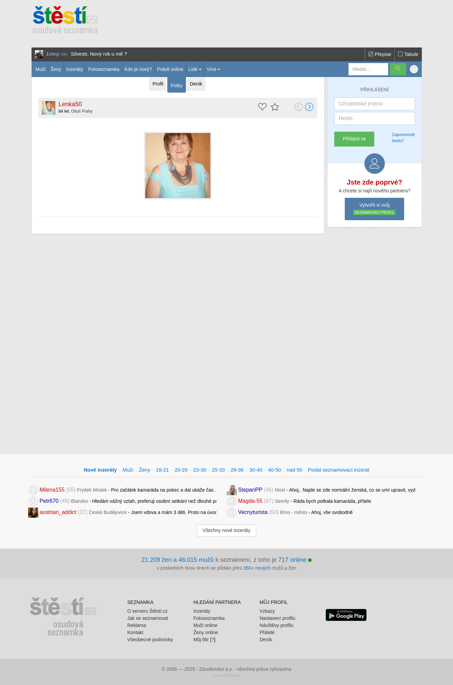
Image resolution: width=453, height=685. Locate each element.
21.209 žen (156, 559)
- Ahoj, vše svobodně (290, 512)
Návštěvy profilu (277, 625)
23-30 (199, 470)
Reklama (136, 625)
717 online (295, 559)
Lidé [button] (193, 69)
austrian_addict (57, 512)
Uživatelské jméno (361, 104)
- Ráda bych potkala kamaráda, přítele (299, 501)
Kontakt (135, 632)
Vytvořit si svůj (374, 209)
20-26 (180, 470)
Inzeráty (74, 69)
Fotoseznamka (103, 69)
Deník (196, 84)
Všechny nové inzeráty (226, 530)
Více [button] (211, 69)
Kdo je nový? (138, 69)
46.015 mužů (196, 559)
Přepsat (380, 54)
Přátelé (267, 632)
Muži (41, 69)
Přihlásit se (354, 138)
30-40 (255, 470)
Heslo (346, 118)
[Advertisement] (252, 20)
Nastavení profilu (277, 618)
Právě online (170, 69)
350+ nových (256, 568)
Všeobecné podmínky (150, 639)
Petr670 (48, 501)
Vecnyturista (252, 512)
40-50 (274, 470)
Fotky (176, 85)
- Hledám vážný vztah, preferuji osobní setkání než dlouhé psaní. (122, 501)
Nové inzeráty (100, 470)
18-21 (162, 470)
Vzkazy (267, 611)
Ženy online (205, 632)
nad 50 (294, 470)
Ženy (56, 69)
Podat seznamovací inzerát (338, 470)
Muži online (205, 625)
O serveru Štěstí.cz (147, 611)
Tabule (408, 54)
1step (52, 54)
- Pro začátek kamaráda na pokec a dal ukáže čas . (122, 490)
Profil (157, 84)
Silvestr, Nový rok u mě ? (99, 54)
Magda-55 (250, 501)
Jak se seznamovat (147, 618)
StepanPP (250, 490)
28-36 (237, 470)
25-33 (218, 470)
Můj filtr (201, 639)
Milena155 (51, 490)
